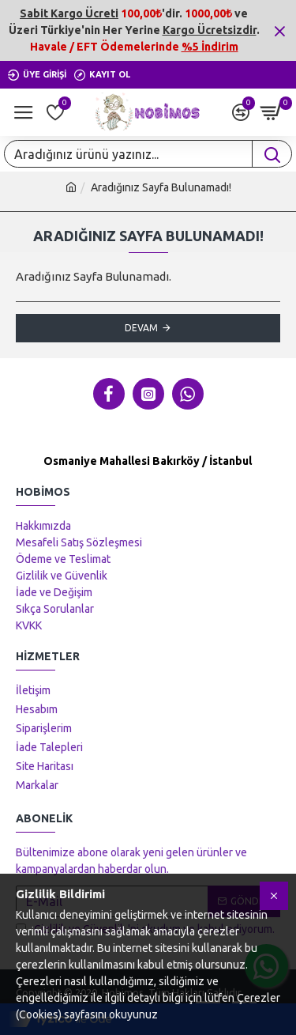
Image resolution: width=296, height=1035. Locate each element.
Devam (141, 328)
